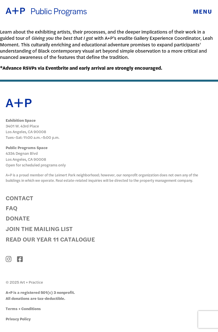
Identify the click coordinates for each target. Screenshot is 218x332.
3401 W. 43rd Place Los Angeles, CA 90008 (26, 128)
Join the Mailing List (39, 228)
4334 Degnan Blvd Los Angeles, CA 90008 (26, 156)
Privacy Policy (18, 318)
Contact (19, 197)
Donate (18, 218)
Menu (202, 11)
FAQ (11, 207)
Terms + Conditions (23, 308)
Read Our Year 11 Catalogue (50, 239)
